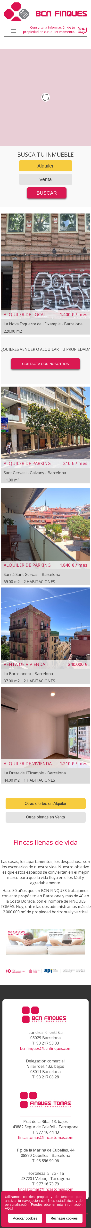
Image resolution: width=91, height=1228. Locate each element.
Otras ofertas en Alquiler (45, 803)
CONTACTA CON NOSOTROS (45, 364)
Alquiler (45, 165)
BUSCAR (47, 193)
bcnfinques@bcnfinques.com (45, 1048)
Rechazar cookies (64, 1218)
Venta (45, 179)
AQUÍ (9, 1208)
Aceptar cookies (25, 1218)
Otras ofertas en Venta (45, 817)
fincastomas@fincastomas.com (45, 1137)
